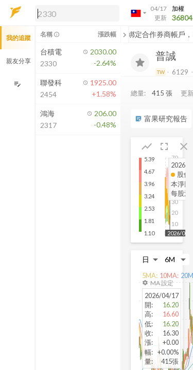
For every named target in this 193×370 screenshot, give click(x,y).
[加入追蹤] (140, 62)
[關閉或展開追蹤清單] (124, 34)
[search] (77, 13)
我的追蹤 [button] (18, 38)
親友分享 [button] (18, 61)
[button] (75, 13)
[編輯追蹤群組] (17, 84)
